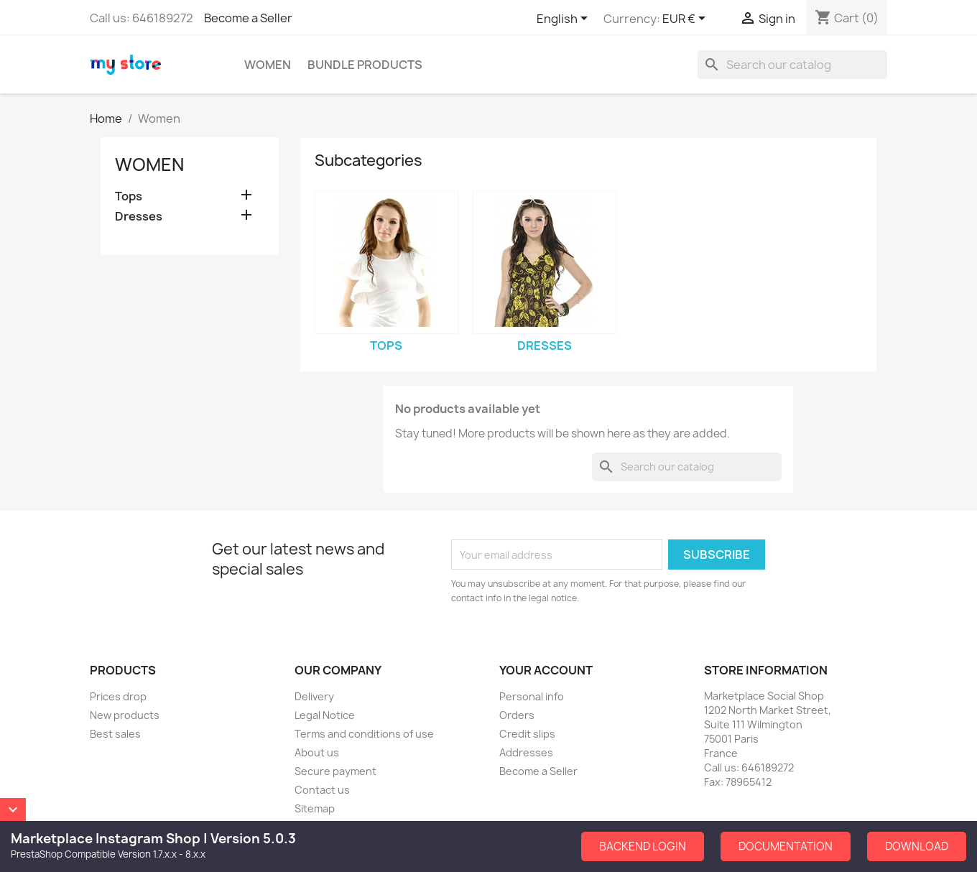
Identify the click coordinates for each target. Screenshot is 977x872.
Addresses (526, 752)
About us (317, 752)
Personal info (531, 696)
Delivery (314, 696)
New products (124, 715)
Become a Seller (248, 18)
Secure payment (335, 771)
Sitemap (315, 808)
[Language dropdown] (565, 19)
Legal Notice (325, 715)
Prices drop (118, 696)
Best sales (115, 734)
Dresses (138, 216)
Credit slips (527, 734)
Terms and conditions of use (364, 734)
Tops (128, 196)
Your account (546, 670)
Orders (516, 715)
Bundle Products (364, 65)
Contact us (322, 790)
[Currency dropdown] (686, 19)
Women (267, 65)
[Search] (792, 64)
